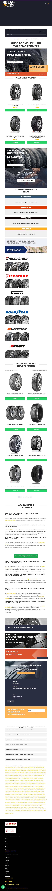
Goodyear (7, 865)
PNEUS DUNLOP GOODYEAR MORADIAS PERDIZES (29, 796)
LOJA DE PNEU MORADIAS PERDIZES (28, 770)
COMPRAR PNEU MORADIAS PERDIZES (36, 767)
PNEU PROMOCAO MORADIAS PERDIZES (17, 791)
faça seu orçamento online (15, 61)
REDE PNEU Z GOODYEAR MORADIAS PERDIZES (18, 810)
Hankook (6, 866)
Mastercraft (7, 871)
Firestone (6, 863)
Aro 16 (6, 843)
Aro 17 (6, 844)
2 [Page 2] (20, 497)
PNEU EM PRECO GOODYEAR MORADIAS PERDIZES (31, 781)
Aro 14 (6, 840)
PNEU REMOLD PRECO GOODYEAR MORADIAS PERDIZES (31, 792)
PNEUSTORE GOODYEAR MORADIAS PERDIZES (14, 807)
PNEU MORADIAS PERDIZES (30, 788)
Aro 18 (6, 846)
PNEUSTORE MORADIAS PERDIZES (30, 807)
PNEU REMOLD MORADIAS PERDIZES (12, 792)
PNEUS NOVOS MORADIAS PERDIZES (36, 804)
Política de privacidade (10, 850)
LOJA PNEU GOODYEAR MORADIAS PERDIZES (37, 772)
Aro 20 (6, 849)
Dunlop (6, 862)
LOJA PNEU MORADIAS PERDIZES (11, 773)
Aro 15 (6, 841)
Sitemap (7, 851)
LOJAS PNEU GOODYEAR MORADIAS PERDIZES (27, 773)
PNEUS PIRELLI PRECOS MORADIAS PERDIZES (33, 805)
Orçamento (15, 110)
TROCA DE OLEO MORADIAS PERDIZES (28, 811)
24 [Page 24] (31, 497)
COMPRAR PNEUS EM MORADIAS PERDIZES (13, 769)
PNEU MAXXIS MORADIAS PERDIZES (21, 786)
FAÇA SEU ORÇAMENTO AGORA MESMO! (15, 646)
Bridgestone (7, 857)
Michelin (6, 870)
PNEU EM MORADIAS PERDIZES (15, 781)
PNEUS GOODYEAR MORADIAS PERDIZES (22, 797)
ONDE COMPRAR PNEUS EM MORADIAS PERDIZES (23, 777)
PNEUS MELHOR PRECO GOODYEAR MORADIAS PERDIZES (35, 799)
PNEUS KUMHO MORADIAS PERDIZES (16, 799)
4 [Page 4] (23, 497)
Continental (7, 860)
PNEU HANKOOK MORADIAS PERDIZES (26, 785)
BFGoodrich (7, 858)
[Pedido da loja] (39, 370)
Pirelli (6, 873)
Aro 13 (6, 838)
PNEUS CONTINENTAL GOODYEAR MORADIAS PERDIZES (31, 794)
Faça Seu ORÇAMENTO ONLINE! (26, 556)
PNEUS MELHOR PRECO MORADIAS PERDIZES (14, 800)
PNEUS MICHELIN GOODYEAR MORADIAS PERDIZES (33, 800)
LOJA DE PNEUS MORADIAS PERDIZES (21, 772)
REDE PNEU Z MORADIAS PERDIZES (35, 810)
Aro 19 (6, 848)
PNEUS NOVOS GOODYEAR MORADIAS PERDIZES (18, 804)
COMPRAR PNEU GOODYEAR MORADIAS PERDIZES (19, 767)
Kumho (6, 868)
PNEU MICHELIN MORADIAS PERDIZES (16, 788)
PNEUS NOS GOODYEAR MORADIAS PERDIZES (27, 802)
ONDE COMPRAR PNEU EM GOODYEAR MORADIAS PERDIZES (21, 775)
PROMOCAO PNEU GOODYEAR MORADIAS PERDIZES (24, 808)
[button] (3, 887)
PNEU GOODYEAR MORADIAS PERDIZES (30, 783)
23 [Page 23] (28, 497)
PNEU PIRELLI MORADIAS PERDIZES (20, 789)
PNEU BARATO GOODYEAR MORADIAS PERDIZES (28, 778)
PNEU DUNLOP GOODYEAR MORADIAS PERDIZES (23, 780)
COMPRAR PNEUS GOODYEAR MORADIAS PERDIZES (32, 769)
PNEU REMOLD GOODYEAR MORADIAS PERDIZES (34, 791)
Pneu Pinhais (28, 766)
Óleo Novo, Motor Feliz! (26, 172)
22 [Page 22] (26, 497)
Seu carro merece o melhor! (26, 180)
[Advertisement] (26, 15)
